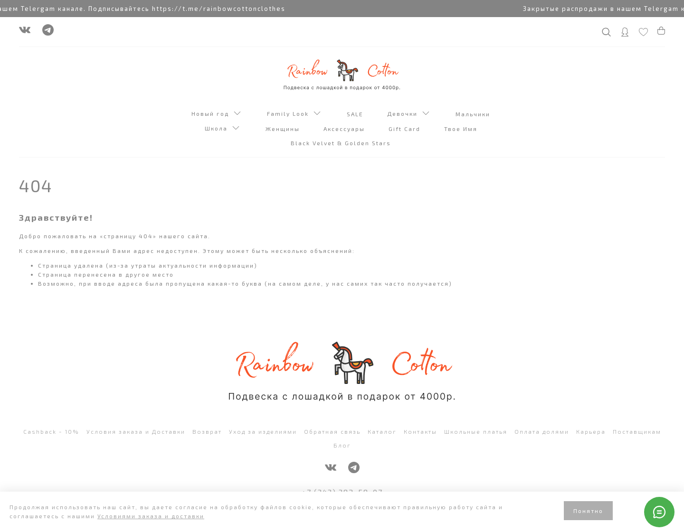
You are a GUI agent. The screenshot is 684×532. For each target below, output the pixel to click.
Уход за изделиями (263, 431)
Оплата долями (541, 431)
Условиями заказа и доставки (150, 516)
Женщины (284, 128)
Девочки (408, 114)
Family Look (294, 114)
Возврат (207, 431)
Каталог (382, 431)
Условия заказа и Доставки (135, 431)
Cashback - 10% (51, 431)
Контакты (420, 431)
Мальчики (474, 114)
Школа (222, 129)
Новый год (216, 114)
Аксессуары (345, 128)
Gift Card (406, 128)
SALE (356, 114)
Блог (342, 445)
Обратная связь (332, 431)
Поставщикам (637, 431)
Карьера (591, 431)
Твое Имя (462, 128)
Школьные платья (475, 431)
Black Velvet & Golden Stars (342, 143)
